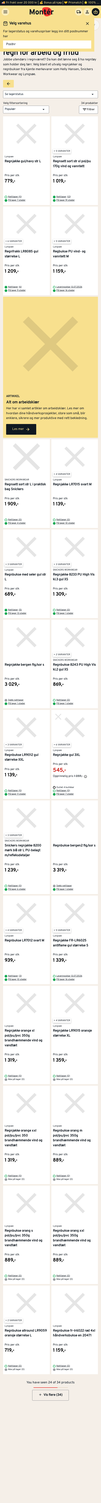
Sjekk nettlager (16, 700)
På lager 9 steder (17, 290)
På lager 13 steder (17, 613)
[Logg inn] (87, 12)
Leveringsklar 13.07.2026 (69, 287)
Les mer (21, 429)
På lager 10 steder (65, 523)
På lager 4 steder (17, 523)
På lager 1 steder (64, 613)
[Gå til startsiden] (42, 12)
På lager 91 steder (65, 200)
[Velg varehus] (79, 12)
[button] (50, 94)
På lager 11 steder (17, 794)
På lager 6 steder (17, 889)
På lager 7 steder (16, 200)
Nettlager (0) (15, 196)
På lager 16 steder (65, 290)
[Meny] (5, 12)
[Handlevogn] (95, 12)
